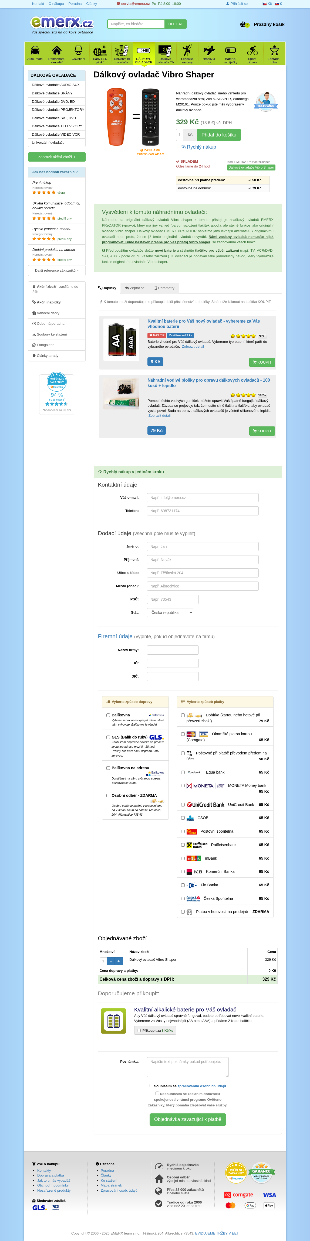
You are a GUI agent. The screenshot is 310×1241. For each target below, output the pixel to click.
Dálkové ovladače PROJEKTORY (58, 110)
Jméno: (132, 546)
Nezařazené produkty (54, 1190)
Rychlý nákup (198, 146)
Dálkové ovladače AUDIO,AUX (56, 85)
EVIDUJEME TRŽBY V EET (217, 1233)
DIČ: (135, 676)
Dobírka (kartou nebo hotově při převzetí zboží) (225, 718)
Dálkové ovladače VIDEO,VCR (56, 134)
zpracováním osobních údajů (202, 1086)
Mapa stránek (111, 1185)
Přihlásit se (237, 4)
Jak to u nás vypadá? (53, 1180)
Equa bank (225, 772)
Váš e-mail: (129, 497)
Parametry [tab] (164, 287)
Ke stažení (109, 1180)
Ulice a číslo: (128, 573)
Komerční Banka (225, 872)
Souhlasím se (188, 1086)
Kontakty (44, 1170)
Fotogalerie (43, 344)
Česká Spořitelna (225, 899)
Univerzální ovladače (48, 143)
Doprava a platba (50, 1175)
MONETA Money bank (225, 788)
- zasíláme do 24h (55, 289)
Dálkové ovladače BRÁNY (52, 93)
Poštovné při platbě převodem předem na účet (225, 756)
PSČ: (134, 599)
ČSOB (225, 818)
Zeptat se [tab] (134, 287)
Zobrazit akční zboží (56, 156)
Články (106, 1175)
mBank (225, 858)
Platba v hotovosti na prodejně (225, 912)
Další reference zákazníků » (57, 270)
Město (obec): (127, 586)
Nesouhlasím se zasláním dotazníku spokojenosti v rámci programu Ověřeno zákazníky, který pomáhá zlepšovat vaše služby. (187, 1099)
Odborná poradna (48, 323)
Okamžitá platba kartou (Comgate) (225, 737)
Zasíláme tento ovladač (150, 150)
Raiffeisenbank (225, 845)
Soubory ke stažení (49, 334)
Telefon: (132, 511)
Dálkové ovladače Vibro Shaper (251, 167)
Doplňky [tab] (107, 287)
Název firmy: (128, 650)
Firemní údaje (156, 636)
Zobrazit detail (193, 346)
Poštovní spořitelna (225, 832)
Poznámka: (129, 1061)
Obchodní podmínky (53, 1185)
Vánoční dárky (45, 312)
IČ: (136, 663)
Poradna (107, 1170)
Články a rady (45, 355)
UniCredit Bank (225, 805)
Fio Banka (225, 885)
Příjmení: (131, 560)
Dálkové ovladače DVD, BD (53, 102)
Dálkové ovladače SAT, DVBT (55, 118)
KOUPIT (262, 362)
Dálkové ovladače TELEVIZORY (57, 126)
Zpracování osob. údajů (119, 1190)
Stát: (135, 612)
